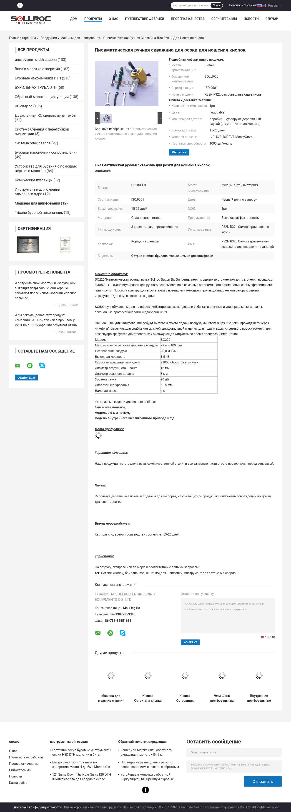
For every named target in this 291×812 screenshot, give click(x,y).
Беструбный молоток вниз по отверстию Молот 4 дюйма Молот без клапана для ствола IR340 (81, 765)
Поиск (216, 5)
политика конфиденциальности (38, 807)
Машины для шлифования (80, 38)
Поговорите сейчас (243, 5)
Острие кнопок (112, 573)
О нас (113, 19)
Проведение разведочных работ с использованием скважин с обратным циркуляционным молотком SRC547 (149, 765)
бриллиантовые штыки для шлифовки (154, 573)
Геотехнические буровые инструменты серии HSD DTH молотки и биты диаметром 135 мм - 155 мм (81, 753)
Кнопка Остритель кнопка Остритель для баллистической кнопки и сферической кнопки (147, 698)
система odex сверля (33, 143)
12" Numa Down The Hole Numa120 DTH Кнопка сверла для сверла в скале (81, 777)
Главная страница (22, 38)
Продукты (93, 19)
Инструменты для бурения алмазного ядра (37, 191)
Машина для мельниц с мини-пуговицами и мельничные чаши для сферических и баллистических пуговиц (111, 698)
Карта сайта (18, 783)
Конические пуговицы (34, 180)
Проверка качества (188, 19)
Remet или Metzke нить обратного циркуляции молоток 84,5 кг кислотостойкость (146, 753)
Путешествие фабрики (144, 19)
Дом (74, 19)
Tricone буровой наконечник (39, 212)
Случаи (272, 19)
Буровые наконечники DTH (38, 78)
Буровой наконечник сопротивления (46, 152)
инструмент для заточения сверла (210, 573)
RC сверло (24, 106)
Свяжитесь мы (224, 19)
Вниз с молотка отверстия (37, 69)
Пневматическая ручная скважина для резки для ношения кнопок (126, 133)
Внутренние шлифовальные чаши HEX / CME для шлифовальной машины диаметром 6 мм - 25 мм (259, 698)
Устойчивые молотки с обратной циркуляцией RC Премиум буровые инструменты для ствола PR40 (147, 777)
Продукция (48, 38)
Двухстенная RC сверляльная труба (45, 115)
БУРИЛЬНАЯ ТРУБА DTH (36, 87)
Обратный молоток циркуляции (42, 97)
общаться (179, 152)
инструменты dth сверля (36, 59)
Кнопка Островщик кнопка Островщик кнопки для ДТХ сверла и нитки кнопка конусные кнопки (185, 698)
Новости (251, 19)
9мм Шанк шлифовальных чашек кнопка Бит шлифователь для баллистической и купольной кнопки (222, 698)
